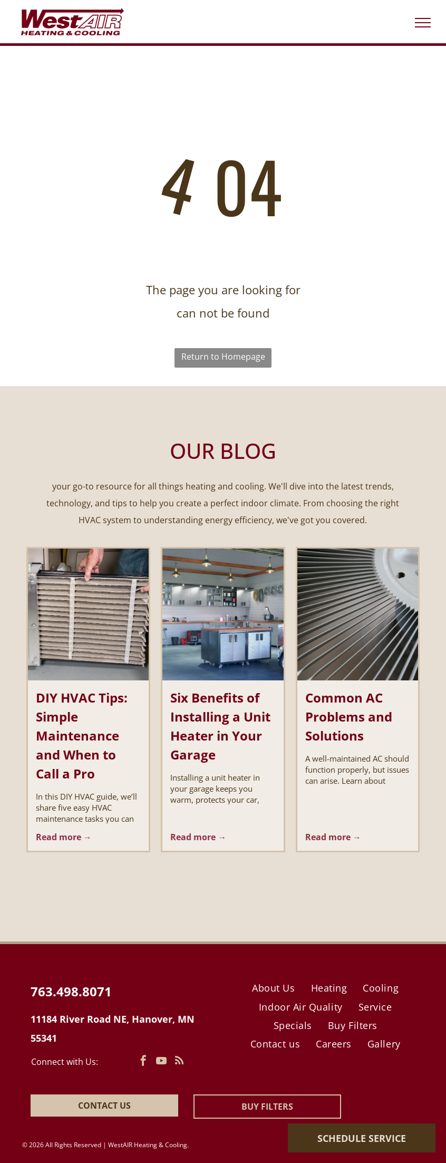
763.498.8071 (71, 991)
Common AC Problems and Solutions (348, 716)
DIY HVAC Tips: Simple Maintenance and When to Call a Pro (82, 735)
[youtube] (161, 1062)
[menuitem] (273, 988)
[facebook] (143, 1062)
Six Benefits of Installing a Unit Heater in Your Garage (220, 726)
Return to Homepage (223, 356)
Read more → (64, 837)
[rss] (179, 1062)
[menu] (423, 22)
